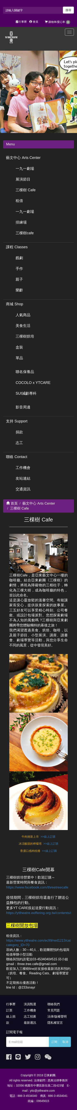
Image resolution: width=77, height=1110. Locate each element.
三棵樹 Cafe (26, 190)
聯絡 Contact (16, 457)
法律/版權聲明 (57, 1016)
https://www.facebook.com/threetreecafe (37, 887)
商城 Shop (14, 304)
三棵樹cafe (25, 233)
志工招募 (30, 1016)
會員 (33, 21)
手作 (19, 269)
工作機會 (23, 468)
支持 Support (16, 421)
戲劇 (19, 258)
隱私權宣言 (55, 1022)
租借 (19, 201)
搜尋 (68, 10)
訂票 (9, 1010)
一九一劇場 (25, 169)
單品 (19, 358)
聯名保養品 (25, 372)
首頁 (12, 503)
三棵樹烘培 (25, 336)
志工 (19, 443)
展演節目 (23, 179)
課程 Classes (17, 247)
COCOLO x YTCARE (33, 383)
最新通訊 (30, 1022)
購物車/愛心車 (57, 22)
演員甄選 (30, 1004)
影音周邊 (23, 407)
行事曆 (21, 21)
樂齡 (19, 290)
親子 (19, 279)
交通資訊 (23, 489)
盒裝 (19, 347)
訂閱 (54, 1042)
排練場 (21, 222)
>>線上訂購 (47, 836)
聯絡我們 (53, 1004)
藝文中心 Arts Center (23, 158)
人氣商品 (23, 315)
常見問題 (53, 1010)
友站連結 (23, 478)
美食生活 (23, 326)
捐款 (19, 432)
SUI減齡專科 (26, 393)
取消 (65, 1042)
